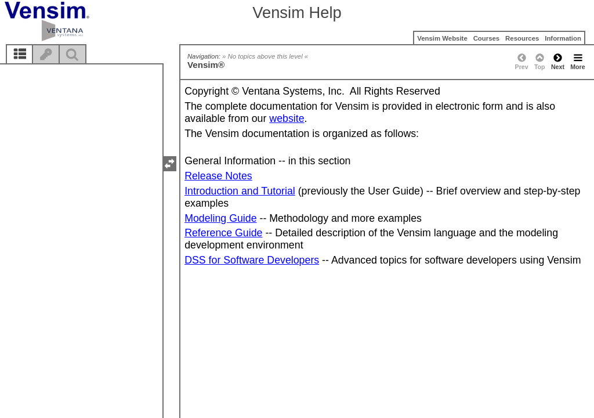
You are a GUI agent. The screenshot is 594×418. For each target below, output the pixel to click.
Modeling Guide (220, 218)
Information (563, 38)
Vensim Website (442, 38)
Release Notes (218, 176)
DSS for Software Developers (251, 260)
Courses (486, 38)
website (286, 118)
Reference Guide (223, 233)
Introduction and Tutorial (239, 191)
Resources (522, 38)
